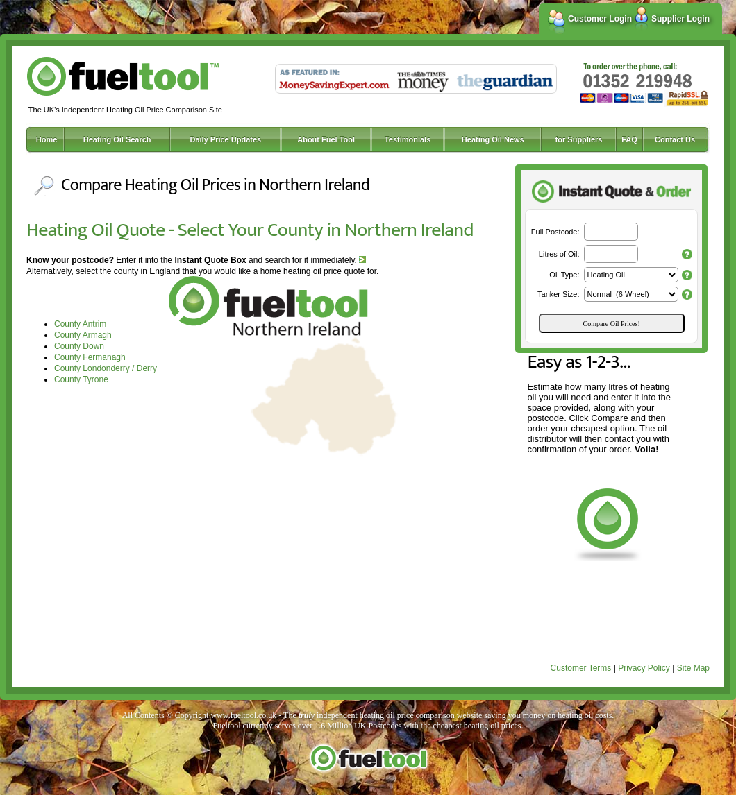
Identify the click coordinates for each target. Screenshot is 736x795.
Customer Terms (581, 668)
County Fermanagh (90, 357)
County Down (79, 346)
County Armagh (83, 335)
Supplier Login (680, 19)
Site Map (693, 668)
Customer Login (600, 19)
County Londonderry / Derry (105, 368)
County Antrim (80, 324)
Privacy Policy (644, 668)
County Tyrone (81, 379)
